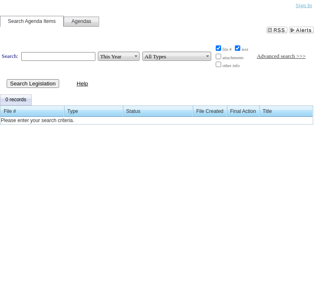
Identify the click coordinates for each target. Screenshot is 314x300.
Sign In (304, 5)
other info (231, 65)
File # (10, 111)
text (245, 49)
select (136, 56)
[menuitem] (15, 100)
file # (227, 49)
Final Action (243, 111)
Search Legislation (33, 83)
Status (133, 111)
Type (72, 111)
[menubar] (16, 100)
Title (267, 111)
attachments (233, 57)
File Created (209, 111)
